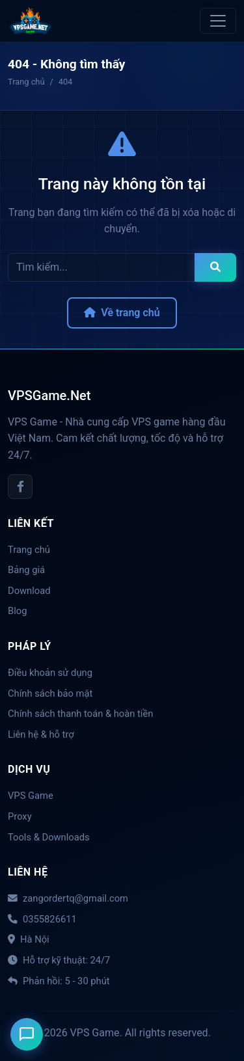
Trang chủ (29, 550)
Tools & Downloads (49, 837)
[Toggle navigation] (218, 21)
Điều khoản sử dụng (50, 672)
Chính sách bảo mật (50, 693)
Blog (17, 611)
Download (29, 591)
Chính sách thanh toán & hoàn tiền (80, 713)
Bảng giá (26, 570)
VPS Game (30, 795)
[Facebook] (20, 486)
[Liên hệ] (26, 1034)
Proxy (20, 816)
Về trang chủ (121, 312)
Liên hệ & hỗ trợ (41, 734)
